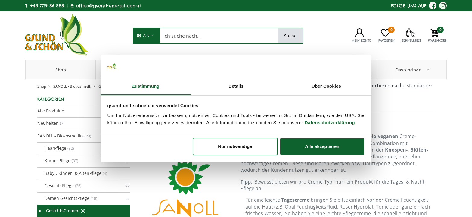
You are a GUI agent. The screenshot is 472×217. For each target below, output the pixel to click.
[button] (146, 36)
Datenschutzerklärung (330, 122)
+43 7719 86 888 (47, 5)
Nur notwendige (235, 146)
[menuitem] (60, 69)
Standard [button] (416, 85)
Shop (41, 86)
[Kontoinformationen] (359, 32)
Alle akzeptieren (322, 146)
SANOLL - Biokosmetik (72, 86)
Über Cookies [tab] (326, 86)
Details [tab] (236, 86)
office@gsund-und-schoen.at (108, 5)
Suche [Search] (290, 36)
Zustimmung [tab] (146, 86)
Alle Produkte (50, 111)
